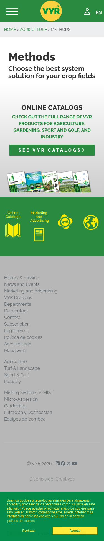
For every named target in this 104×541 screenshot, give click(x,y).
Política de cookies (23, 337)
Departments (17, 304)
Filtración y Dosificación (28, 412)
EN (99, 12)
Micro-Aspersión (21, 399)
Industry (12, 381)
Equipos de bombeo (25, 419)
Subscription (17, 324)
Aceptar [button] (75, 530)
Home (10, 29)
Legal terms (16, 330)
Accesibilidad (17, 344)
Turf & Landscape (22, 368)
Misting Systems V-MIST (29, 392)
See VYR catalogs (52, 150)
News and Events (21, 284)
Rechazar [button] (28, 530)
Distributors (16, 310)
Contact (12, 317)
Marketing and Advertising (30, 291)
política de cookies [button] (21, 521)
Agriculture (33, 29)
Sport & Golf (16, 375)
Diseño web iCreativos (52, 479)
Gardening (15, 405)
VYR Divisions (18, 297)
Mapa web (15, 350)
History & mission (21, 277)
